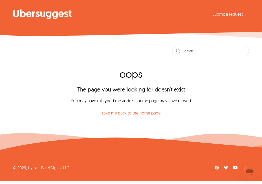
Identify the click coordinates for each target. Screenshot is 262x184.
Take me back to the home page (131, 113)
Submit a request (227, 14)
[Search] (210, 51)
